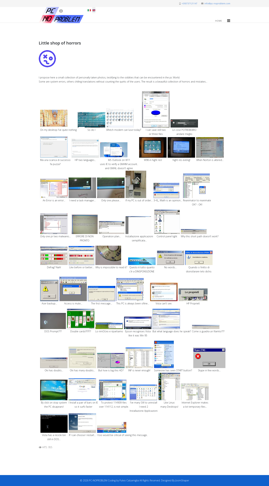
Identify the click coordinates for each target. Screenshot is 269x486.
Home (218, 20)
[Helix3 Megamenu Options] (228, 20)
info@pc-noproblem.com (217, 3)
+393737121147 (189, 3)
